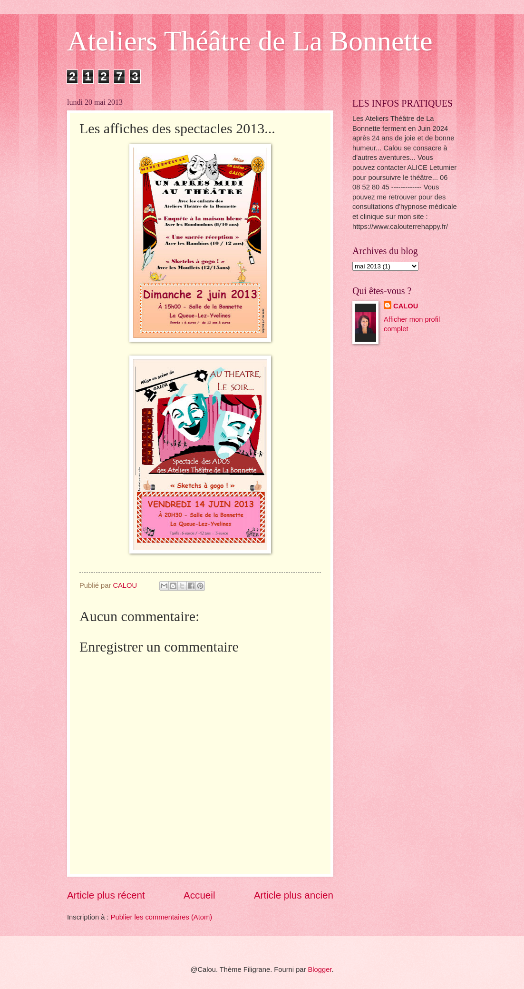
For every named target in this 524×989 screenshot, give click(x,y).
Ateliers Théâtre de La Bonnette (250, 41)
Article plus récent (106, 895)
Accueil (199, 895)
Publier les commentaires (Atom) (162, 917)
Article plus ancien (293, 895)
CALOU (405, 306)
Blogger (320, 969)
